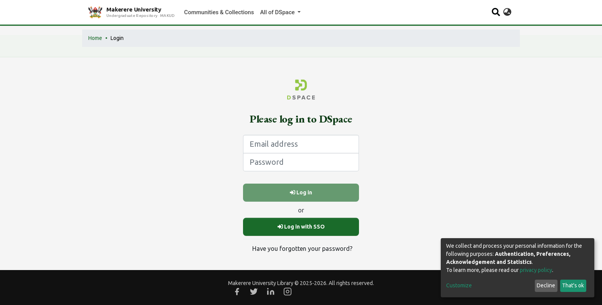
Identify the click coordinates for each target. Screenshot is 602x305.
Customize (459, 285)
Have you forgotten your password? (302, 248)
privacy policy (536, 270)
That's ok (573, 285)
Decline (546, 285)
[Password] (301, 162)
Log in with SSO (301, 227)
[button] (507, 12)
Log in (301, 192)
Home (95, 38)
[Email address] (301, 144)
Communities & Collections (219, 12)
